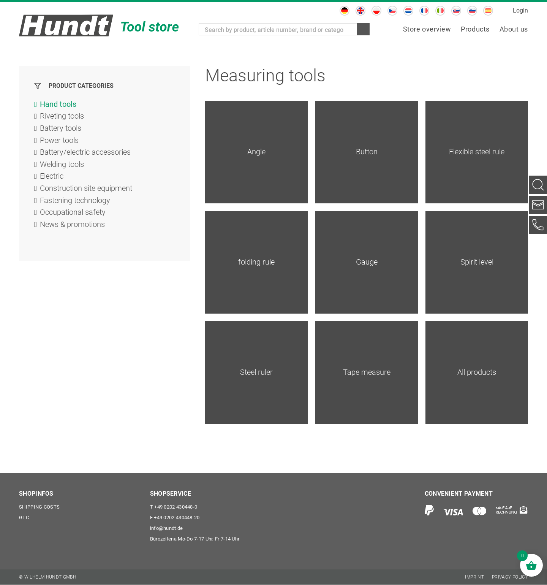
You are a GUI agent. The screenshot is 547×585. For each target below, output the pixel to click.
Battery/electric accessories (85, 153)
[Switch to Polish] (376, 10)
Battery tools (60, 128)
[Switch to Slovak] (456, 10)
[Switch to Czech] (392, 10)
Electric (51, 177)
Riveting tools (62, 116)
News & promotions (72, 226)
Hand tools (58, 104)
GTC (24, 517)
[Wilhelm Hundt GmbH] (99, 25)
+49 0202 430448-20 (175, 517)
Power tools (59, 141)
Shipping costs (39, 507)
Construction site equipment (86, 189)
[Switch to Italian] (440, 10)
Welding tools (62, 165)
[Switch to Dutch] (408, 10)
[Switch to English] (360, 10)
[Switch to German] (345, 10)
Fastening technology (75, 201)
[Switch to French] (424, 10)
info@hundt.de (166, 528)
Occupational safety (73, 214)
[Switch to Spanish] (488, 10)
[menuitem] (427, 29)
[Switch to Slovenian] (472, 10)
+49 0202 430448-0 (174, 507)
